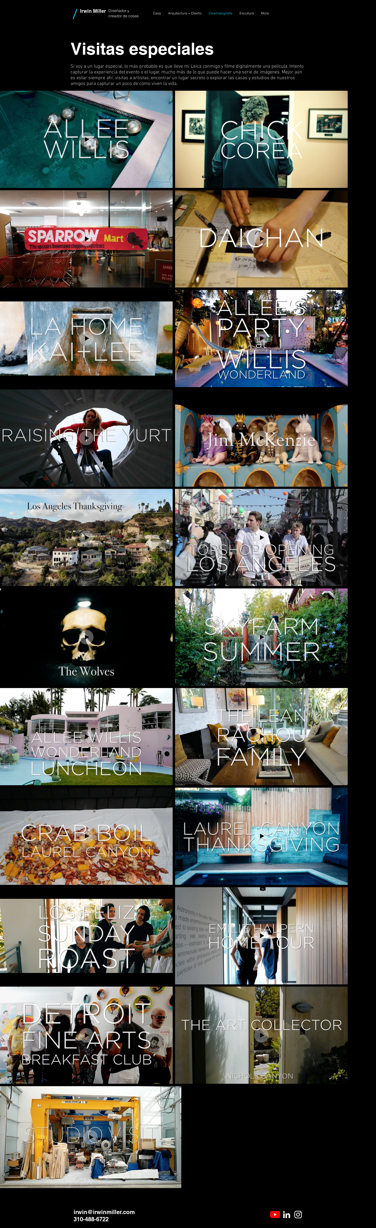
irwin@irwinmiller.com (104, 1212)
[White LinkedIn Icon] (287, 1215)
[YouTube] (275, 1215)
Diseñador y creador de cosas (123, 13)
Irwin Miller (93, 11)
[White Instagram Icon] (298, 1215)
